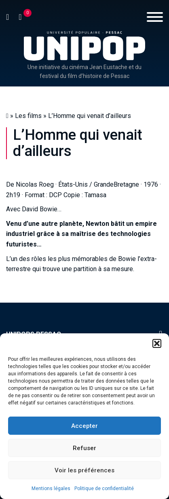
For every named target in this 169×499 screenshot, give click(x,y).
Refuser (84, 448)
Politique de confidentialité (104, 488)
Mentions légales (51, 488)
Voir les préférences (84, 470)
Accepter (84, 426)
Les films (28, 116)
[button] (157, 343)
